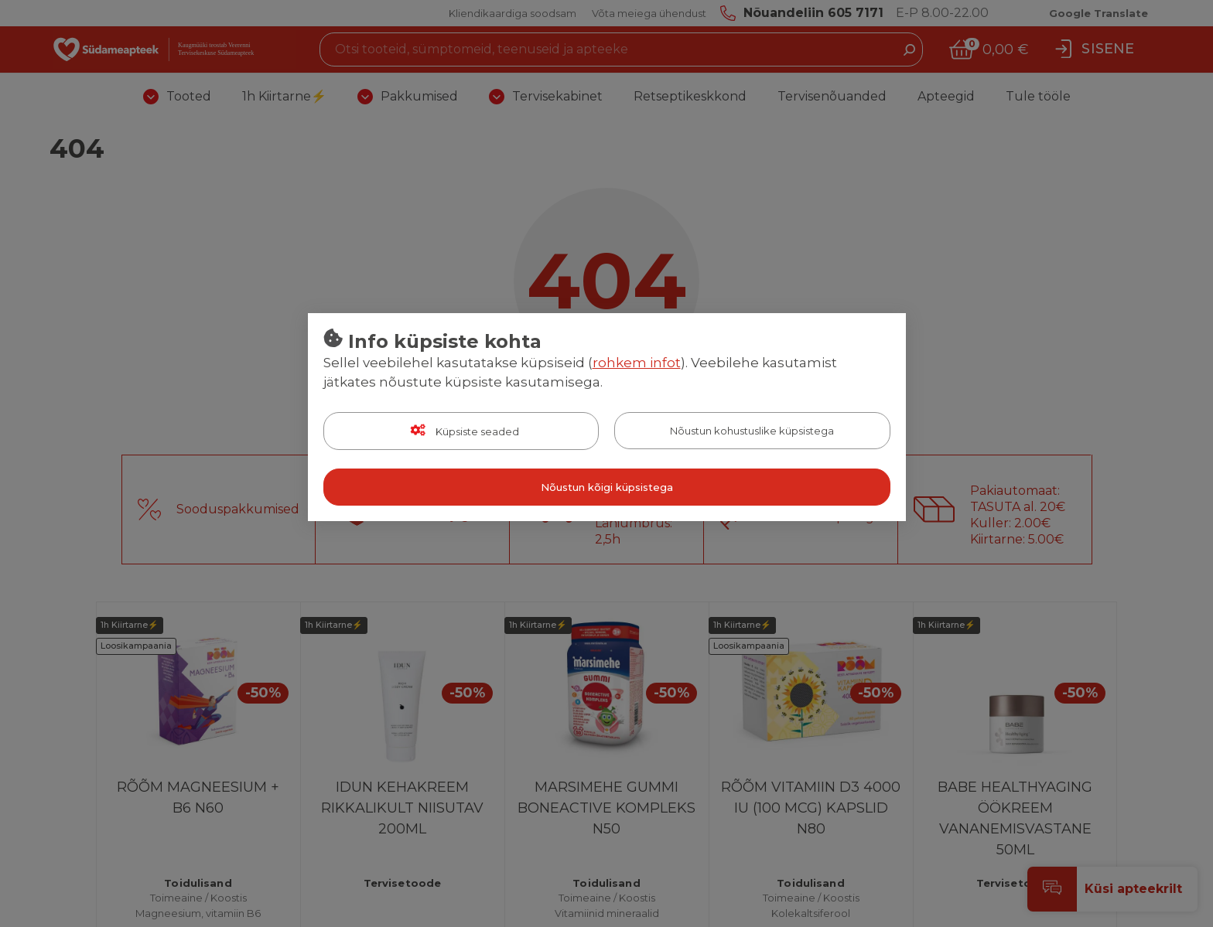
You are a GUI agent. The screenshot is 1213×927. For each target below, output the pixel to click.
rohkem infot (637, 362)
